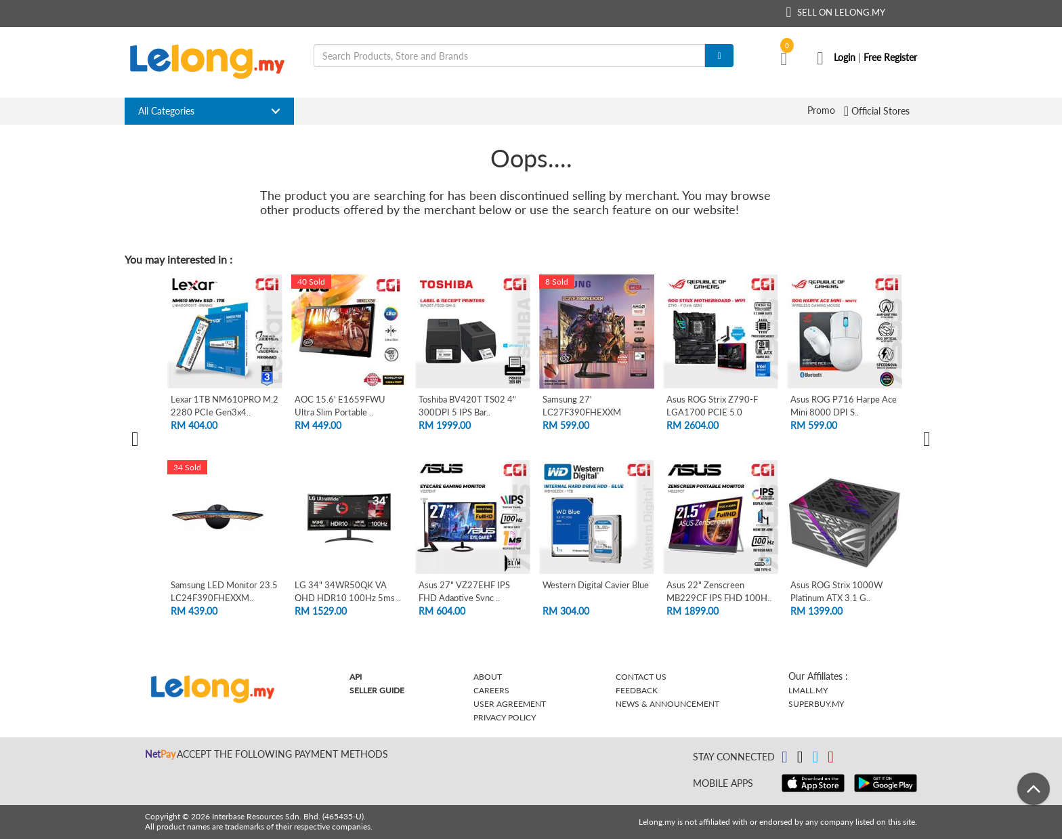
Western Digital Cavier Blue (596, 584)
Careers (491, 690)
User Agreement (509, 704)
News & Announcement (667, 704)
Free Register (890, 57)
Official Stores (881, 110)
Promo (821, 110)
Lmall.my (808, 690)
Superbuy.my (816, 704)
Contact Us (641, 677)
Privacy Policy (504, 717)
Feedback (637, 690)
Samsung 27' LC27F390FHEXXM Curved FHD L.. (582, 412)
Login (844, 57)
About (487, 677)
